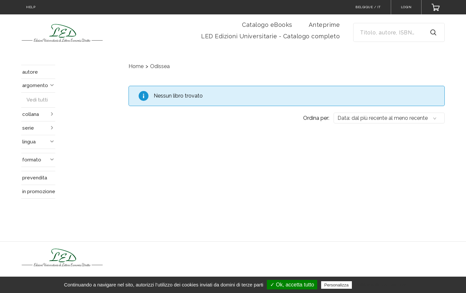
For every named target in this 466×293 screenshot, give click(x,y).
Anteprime (324, 24)
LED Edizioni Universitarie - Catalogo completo (270, 36)
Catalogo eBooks (267, 24)
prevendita (34, 178)
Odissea (160, 66)
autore (30, 72)
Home (136, 66)
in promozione (38, 191)
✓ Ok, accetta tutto (292, 284)
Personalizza (336, 285)
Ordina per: (316, 118)
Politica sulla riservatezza (380, 284)
